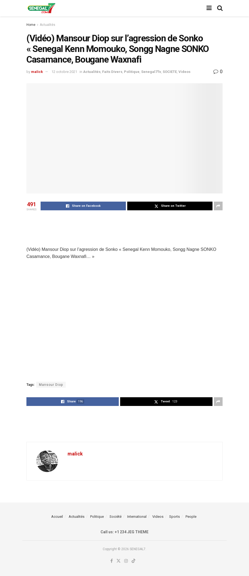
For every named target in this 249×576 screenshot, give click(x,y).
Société (116, 517)
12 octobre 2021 (64, 72)
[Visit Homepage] (41, 8)
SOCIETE (170, 72)
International (137, 517)
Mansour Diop (51, 385)
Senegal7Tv (151, 72)
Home (30, 25)
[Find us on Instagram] (126, 561)
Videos (184, 72)
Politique (131, 72)
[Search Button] (220, 8)
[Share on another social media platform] (218, 206)
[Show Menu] (209, 8)
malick (37, 72)
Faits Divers (112, 72)
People (191, 517)
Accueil (57, 517)
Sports (174, 517)
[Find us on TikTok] (133, 561)
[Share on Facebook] (83, 206)
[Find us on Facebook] (111, 561)
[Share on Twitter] (169, 206)
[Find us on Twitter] (118, 561)
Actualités (47, 25)
